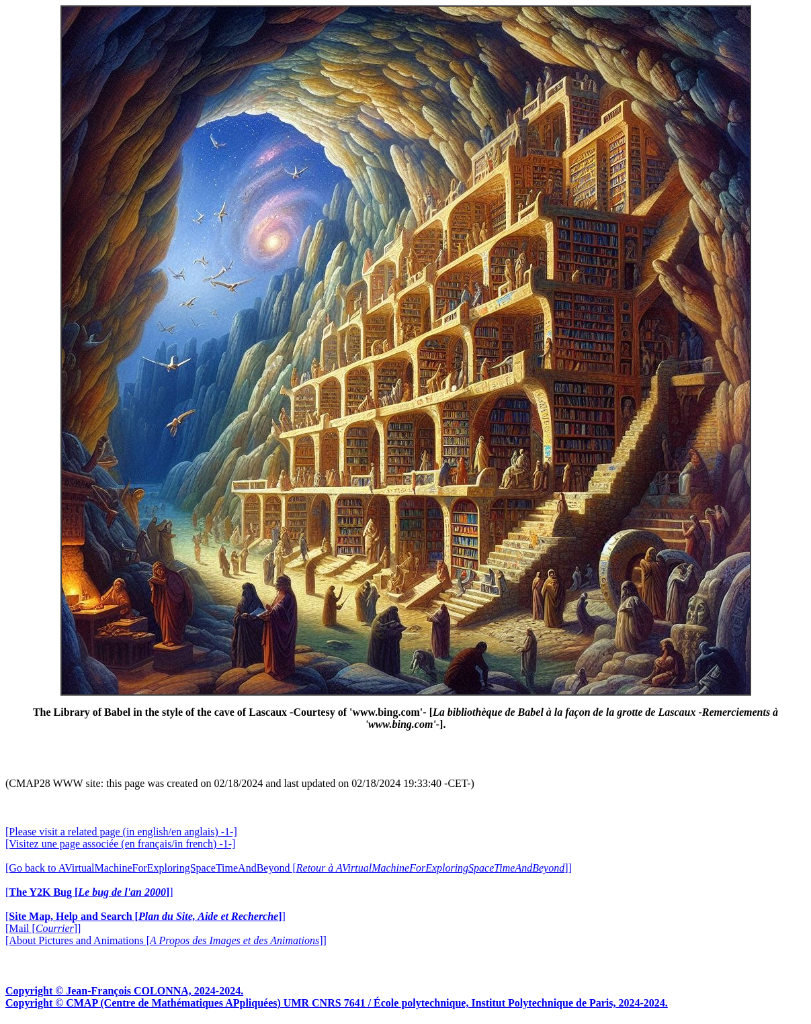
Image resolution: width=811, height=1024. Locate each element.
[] (89, 892)
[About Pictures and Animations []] (166, 940)
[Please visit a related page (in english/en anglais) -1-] (121, 831)
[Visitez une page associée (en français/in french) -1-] (120, 843)
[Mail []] (43, 928)
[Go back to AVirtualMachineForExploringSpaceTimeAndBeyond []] (288, 868)
